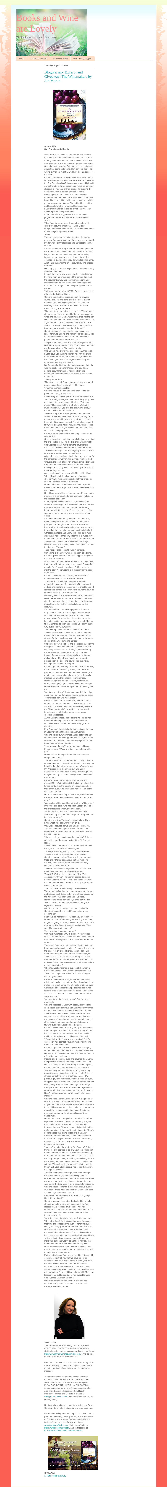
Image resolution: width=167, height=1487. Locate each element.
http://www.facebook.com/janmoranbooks (62, 1430)
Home (21, 59)
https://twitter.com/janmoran (56, 1428)
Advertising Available (38, 59)
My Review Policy (60, 59)
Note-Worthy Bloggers (82, 59)
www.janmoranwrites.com (55, 1396)
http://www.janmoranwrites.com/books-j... (62, 1354)
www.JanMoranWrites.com (56, 1425)
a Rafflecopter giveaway (55, 1476)
